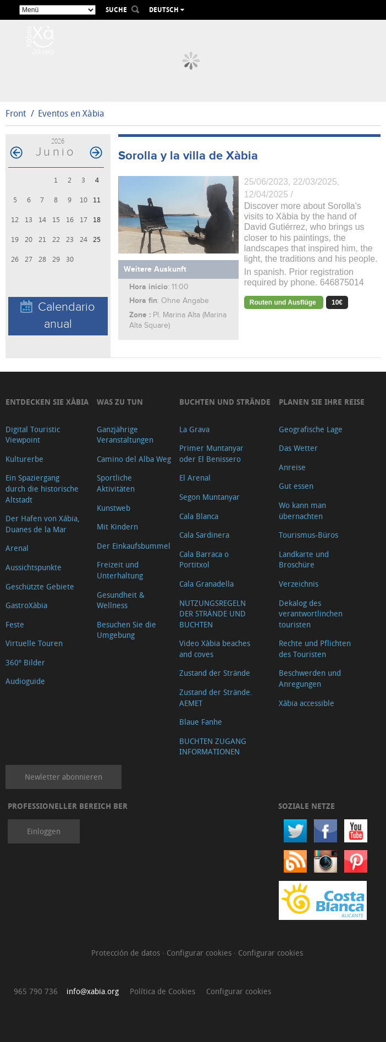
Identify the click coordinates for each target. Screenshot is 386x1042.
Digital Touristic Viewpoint (32, 434)
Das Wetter (298, 448)
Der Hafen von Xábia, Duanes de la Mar (42, 523)
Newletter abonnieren (63, 776)
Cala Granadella (206, 583)
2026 (57, 141)
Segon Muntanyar (209, 497)
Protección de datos (126, 952)
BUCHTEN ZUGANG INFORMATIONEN (212, 746)
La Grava (194, 429)
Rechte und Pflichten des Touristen (315, 648)
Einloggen (43, 831)
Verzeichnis (298, 583)
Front (15, 113)
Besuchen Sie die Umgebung (126, 630)
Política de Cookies (162, 991)
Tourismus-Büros (308, 535)
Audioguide (25, 681)
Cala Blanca (198, 516)
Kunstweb (113, 508)
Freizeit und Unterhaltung (120, 570)
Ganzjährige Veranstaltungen (125, 434)
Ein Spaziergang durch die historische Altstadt (42, 488)
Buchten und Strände (225, 401)
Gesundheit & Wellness (121, 600)
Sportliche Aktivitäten (116, 483)
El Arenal (195, 477)
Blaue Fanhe (200, 721)
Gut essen (296, 486)
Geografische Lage (311, 429)
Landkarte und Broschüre (304, 559)
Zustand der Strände (214, 673)
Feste (14, 624)
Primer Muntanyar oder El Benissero (211, 453)
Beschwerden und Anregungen (310, 678)
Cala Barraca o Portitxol (204, 559)
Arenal (17, 548)
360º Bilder (25, 662)
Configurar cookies (200, 952)
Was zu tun (120, 401)
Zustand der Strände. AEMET (215, 697)
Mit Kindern (117, 526)
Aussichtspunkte (33, 567)
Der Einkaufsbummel (133, 546)
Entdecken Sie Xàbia (47, 401)
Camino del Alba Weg (134, 459)
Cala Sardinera (204, 535)
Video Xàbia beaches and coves (214, 648)
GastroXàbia (26, 605)
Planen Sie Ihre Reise (322, 401)
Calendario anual (57, 315)
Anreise (292, 467)
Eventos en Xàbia (71, 113)
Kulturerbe (24, 459)
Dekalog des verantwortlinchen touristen (311, 614)
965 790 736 (36, 991)
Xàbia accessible (306, 703)
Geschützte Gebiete (39, 586)
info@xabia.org (93, 991)
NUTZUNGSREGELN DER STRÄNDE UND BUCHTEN (212, 614)
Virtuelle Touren (34, 643)
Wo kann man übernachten (302, 510)
